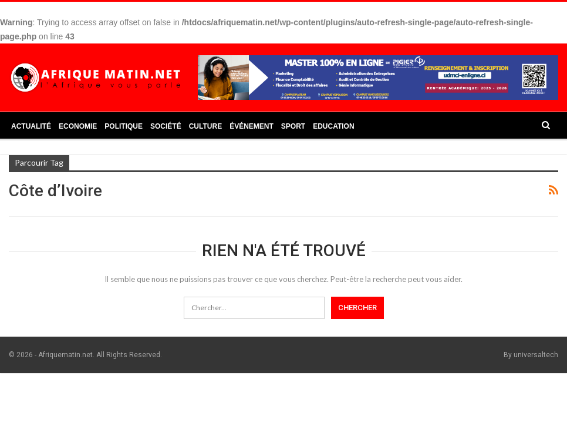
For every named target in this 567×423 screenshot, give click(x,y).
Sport (293, 126)
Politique (123, 126)
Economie (78, 126)
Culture (205, 126)
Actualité (31, 126)
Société (165, 126)
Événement (252, 126)
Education (333, 126)
